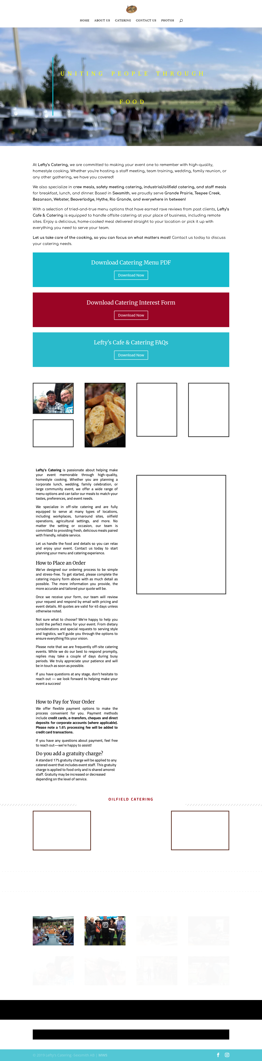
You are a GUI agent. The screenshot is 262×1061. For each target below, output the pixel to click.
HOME (84, 20)
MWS (102, 1055)
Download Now (131, 275)
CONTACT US (146, 20)
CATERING (123, 20)
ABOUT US (102, 20)
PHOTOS (167, 20)
